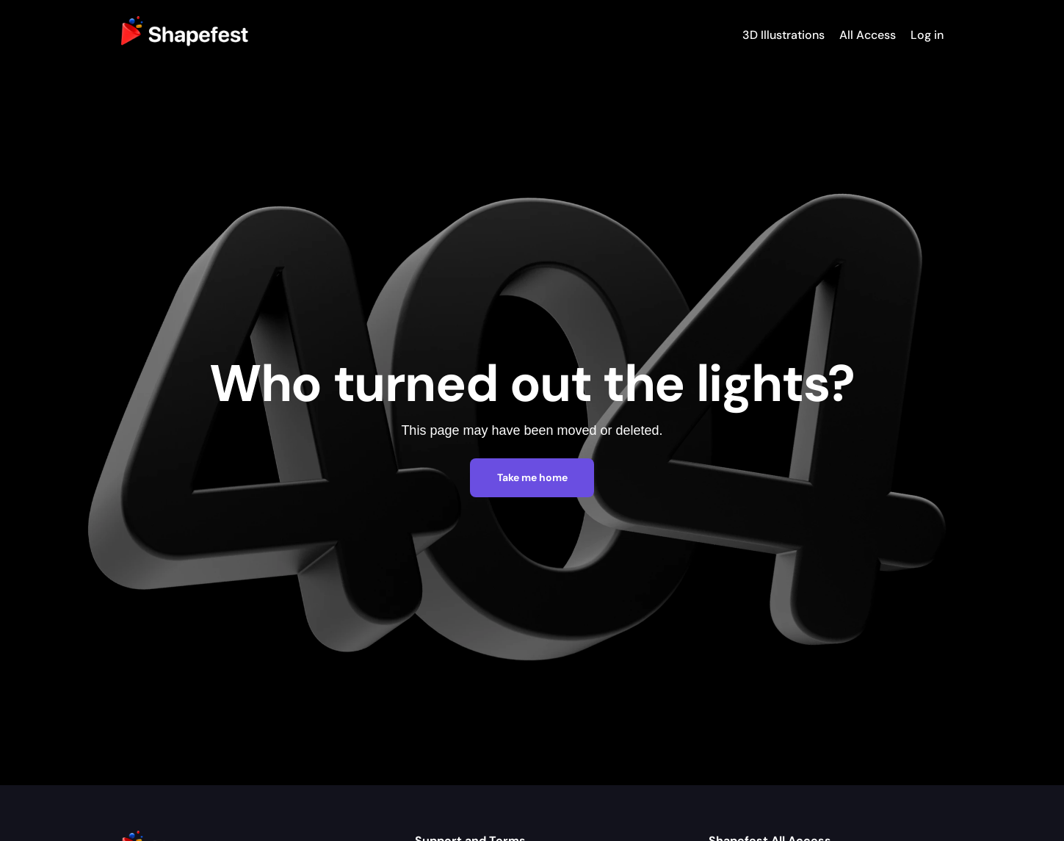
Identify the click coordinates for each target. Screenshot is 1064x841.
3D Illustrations (783, 35)
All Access (867, 35)
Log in (927, 35)
